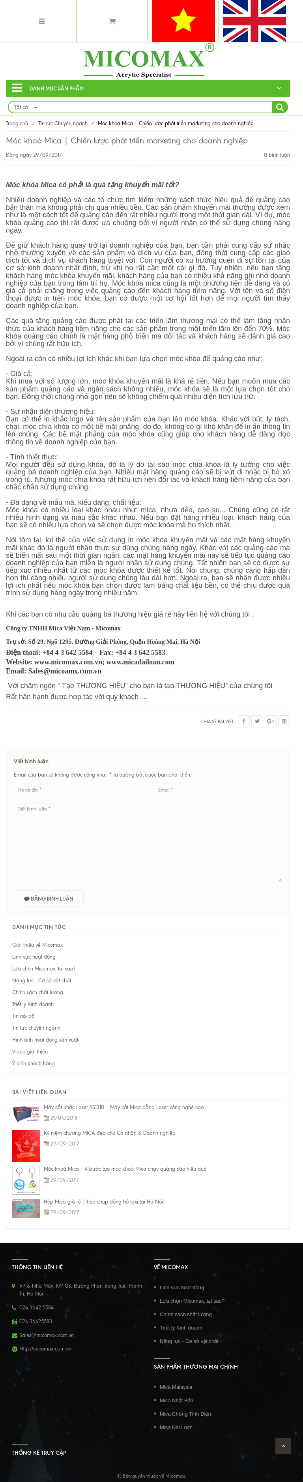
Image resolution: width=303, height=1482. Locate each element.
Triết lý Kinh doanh (33, 1004)
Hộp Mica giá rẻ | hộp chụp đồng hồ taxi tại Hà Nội (103, 1202)
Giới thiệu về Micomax (37, 945)
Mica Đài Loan (176, 1427)
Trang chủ (17, 123)
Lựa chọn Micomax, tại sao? (43, 969)
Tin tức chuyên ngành (36, 1028)
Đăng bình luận (48, 898)
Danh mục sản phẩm (48, 88)
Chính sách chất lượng (37, 992)
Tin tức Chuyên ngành (63, 123)
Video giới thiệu (30, 1052)
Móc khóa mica (136, 283)
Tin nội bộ (23, 1016)
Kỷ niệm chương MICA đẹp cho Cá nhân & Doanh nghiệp (110, 1133)
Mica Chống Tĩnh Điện (185, 1414)
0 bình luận (277, 155)
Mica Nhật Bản (176, 1400)
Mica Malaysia (176, 1387)
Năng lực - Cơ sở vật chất (41, 981)
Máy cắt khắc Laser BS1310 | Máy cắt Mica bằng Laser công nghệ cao (124, 1107)
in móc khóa (148, 540)
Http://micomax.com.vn (45, 1349)
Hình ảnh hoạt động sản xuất (45, 1040)
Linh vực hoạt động (34, 957)
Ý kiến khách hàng (33, 1063)
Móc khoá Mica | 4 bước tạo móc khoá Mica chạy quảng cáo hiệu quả (125, 1169)
